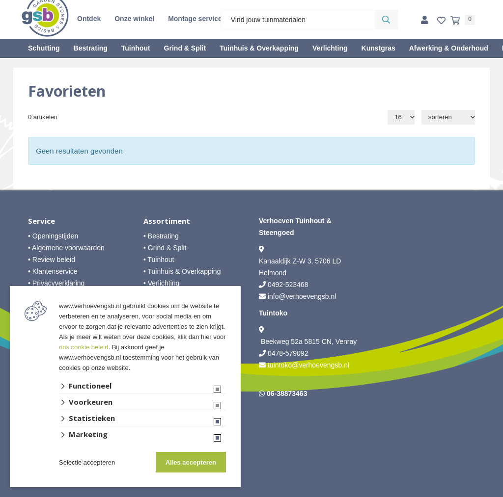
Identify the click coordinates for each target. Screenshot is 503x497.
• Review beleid (51, 259)
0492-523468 (288, 284)
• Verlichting (161, 283)
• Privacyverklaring (56, 283)
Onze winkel (134, 19)
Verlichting (330, 48)
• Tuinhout (158, 259)
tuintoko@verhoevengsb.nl (308, 365)
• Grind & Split (164, 248)
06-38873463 (287, 393)
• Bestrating (161, 236)
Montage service (195, 19)
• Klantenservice (53, 271)
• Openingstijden (53, 236)
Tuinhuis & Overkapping (259, 48)
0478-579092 (288, 353)
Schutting (44, 48)
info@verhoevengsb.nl (302, 296)
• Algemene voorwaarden (66, 248)
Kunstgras (378, 48)
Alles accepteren (191, 462)
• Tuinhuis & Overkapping (182, 271)
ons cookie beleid (83, 347)
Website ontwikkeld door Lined (251, 493)
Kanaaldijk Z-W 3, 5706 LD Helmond (300, 267)
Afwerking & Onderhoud (448, 48)
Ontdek (89, 19)
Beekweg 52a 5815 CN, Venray (308, 341)
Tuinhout (135, 48)
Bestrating (91, 48)
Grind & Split (185, 48)
